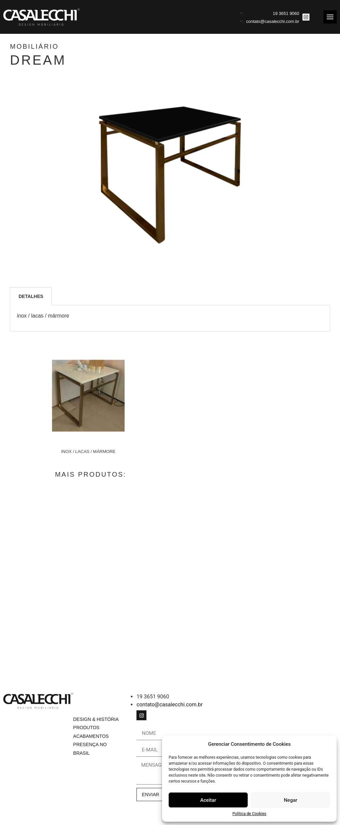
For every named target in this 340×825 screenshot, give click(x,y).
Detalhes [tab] (31, 296)
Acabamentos (91, 736)
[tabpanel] (170, 318)
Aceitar (208, 800)
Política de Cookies (249, 813)
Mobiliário (58, 46)
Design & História (96, 719)
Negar (291, 800)
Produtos (86, 728)
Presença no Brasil (90, 749)
